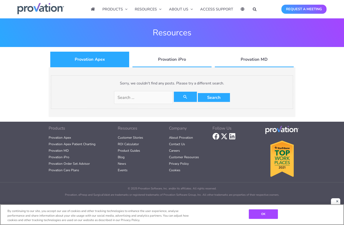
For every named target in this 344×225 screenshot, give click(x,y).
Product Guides (129, 150)
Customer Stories (130, 137)
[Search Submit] (185, 97)
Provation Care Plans (64, 170)
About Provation (181, 137)
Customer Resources (184, 157)
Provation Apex (60, 137)
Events (123, 170)
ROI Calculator (128, 144)
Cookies (174, 170)
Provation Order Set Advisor (69, 163)
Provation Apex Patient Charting (72, 144)
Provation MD (59, 150)
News (122, 163)
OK (263, 214)
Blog (121, 157)
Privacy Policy (179, 163)
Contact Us (177, 144)
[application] (125, 9)
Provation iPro (59, 157)
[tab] (89, 59)
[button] (255, 10)
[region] (172, 214)
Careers (174, 150)
